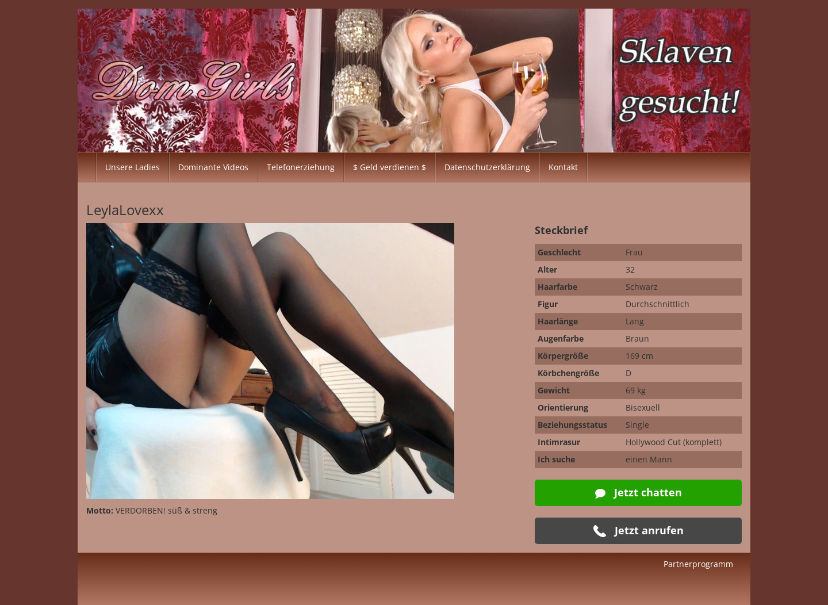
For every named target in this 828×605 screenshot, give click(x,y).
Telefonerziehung (301, 167)
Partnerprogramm (698, 563)
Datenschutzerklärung (487, 167)
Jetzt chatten (638, 492)
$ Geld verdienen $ (389, 167)
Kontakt (563, 167)
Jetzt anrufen (638, 530)
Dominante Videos (213, 167)
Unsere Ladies (132, 167)
